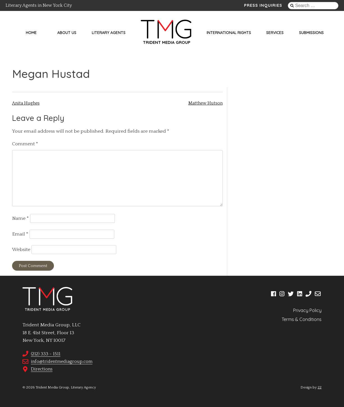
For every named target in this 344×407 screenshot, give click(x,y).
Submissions (311, 32)
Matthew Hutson (205, 103)
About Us (66, 32)
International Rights (229, 32)
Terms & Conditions (302, 319)
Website (21, 249)
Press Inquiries (263, 5)
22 (320, 387)
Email (20, 234)
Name (20, 218)
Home (31, 32)
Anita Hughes (26, 103)
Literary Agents (109, 32)
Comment (25, 144)
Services (275, 32)
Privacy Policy (307, 310)
